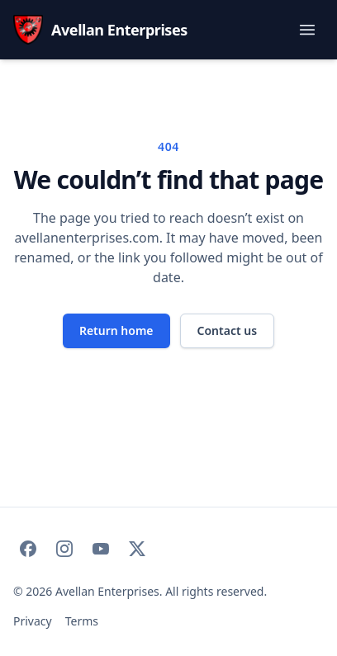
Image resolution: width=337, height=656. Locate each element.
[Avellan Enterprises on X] (137, 549)
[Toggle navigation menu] (307, 29)
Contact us (227, 330)
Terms (81, 621)
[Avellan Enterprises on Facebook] (28, 549)
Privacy (32, 621)
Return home (116, 330)
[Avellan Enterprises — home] (100, 30)
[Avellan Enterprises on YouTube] (101, 549)
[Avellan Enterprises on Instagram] (64, 549)
